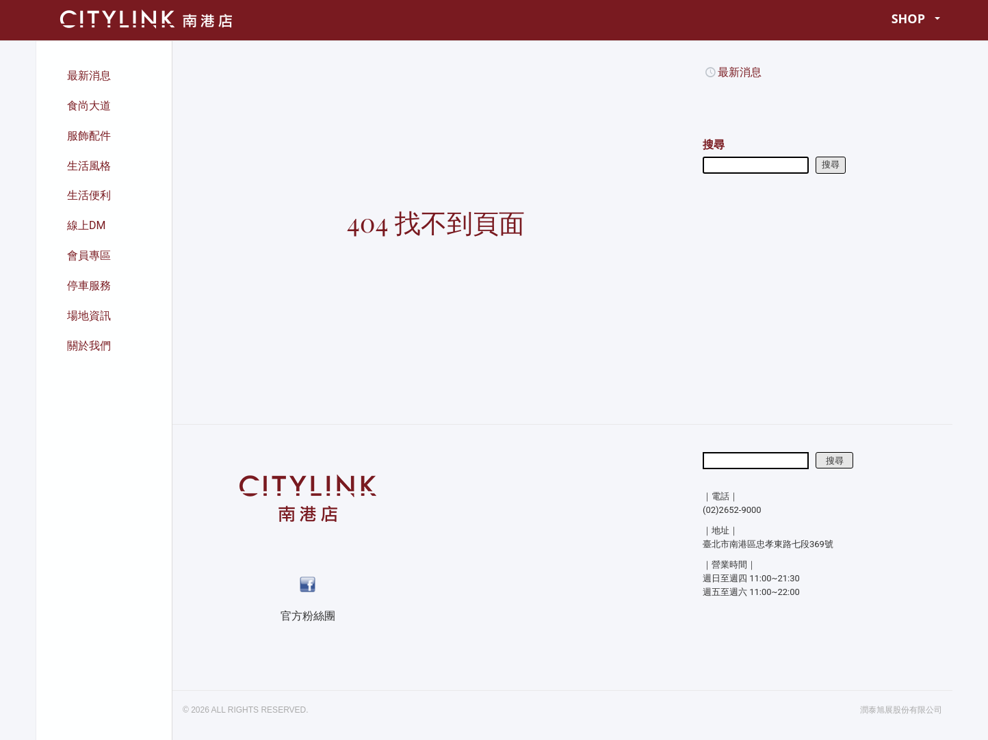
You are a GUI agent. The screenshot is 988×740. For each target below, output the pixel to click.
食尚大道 (89, 105)
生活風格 (89, 165)
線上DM (86, 225)
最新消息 (89, 75)
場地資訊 (89, 315)
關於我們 (89, 345)
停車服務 (89, 285)
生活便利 (89, 195)
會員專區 (89, 255)
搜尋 (714, 144)
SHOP (916, 18)
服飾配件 (89, 135)
